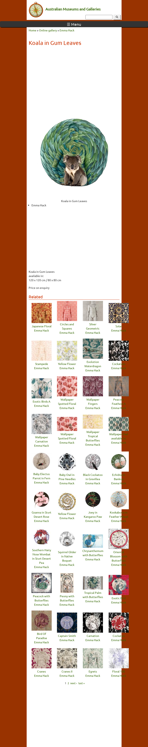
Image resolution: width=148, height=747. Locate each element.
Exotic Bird (119, 598)
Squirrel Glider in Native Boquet (67, 556)
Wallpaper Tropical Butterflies (93, 436)
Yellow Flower (67, 364)
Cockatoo (119, 635)
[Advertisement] (74, 78)
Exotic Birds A (41, 401)
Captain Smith (67, 635)
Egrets (93, 671)
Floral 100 (118, 671)
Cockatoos (118, 364)
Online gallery (48, 30)
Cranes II (67, 671)
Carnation (93, 635)
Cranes (41, 671)
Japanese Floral (41, 326)
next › (73, 683)
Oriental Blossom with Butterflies (118, 556)
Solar (118, 326)
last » (81, 683)
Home (32, 30)
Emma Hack (67, 30)
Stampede (41, 364)
